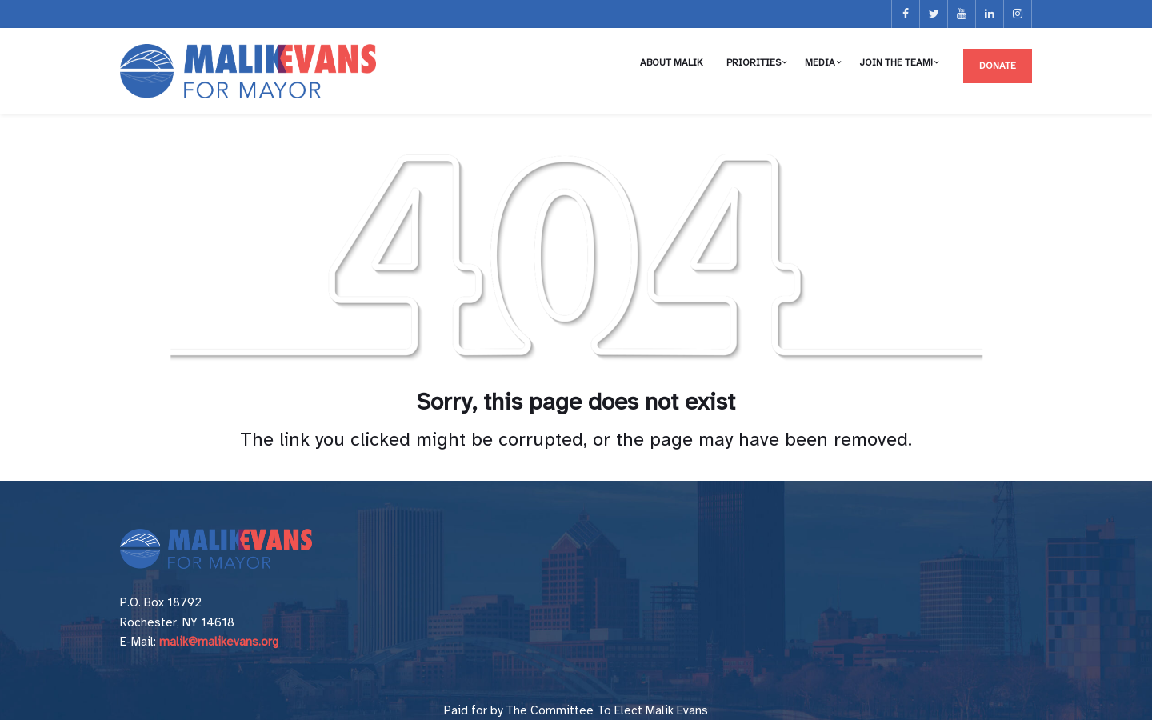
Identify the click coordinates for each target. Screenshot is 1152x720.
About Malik (671, 62)
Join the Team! (896, 62)
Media (820, 62)
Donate (997, 65)
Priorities (753, 62)
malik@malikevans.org (218, 641)
